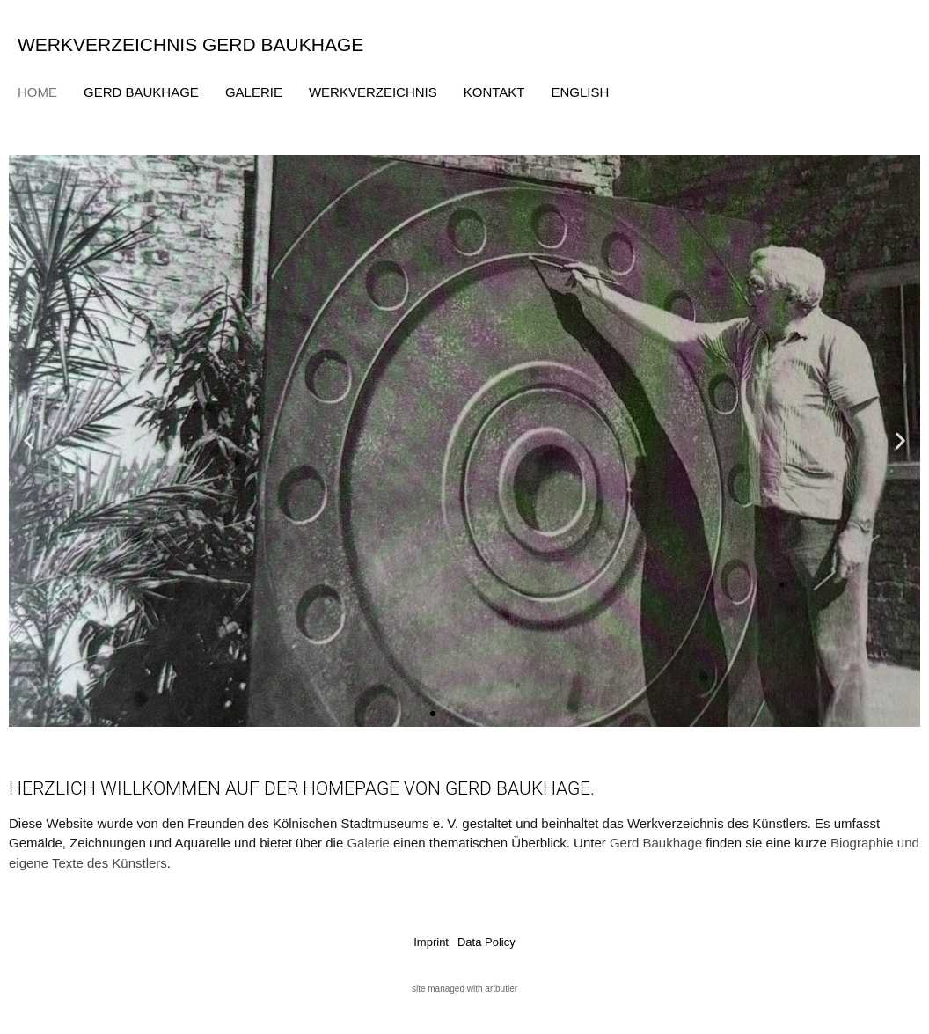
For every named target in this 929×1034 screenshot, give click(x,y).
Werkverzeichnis (373, 91)
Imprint (431, 942)
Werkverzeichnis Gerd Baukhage (190, 44)
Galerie (253, 91)
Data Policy (486, 942)
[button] (29, 440)
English (581, 91)
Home (37, 91)
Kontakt (494, 91)
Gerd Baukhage (141, 91)
